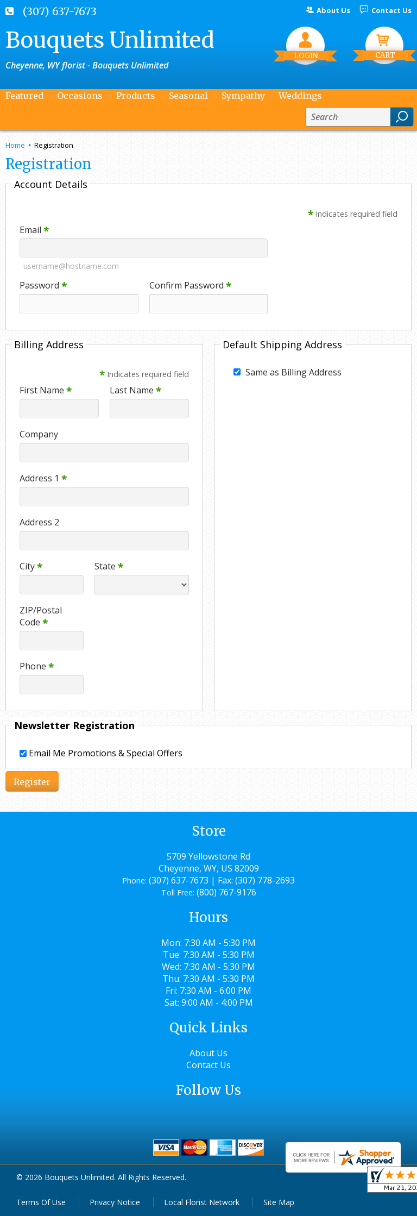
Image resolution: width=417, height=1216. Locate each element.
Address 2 (39, 522)
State (108, 566)
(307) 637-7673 (60, 11)
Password (43, 285)
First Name (46, 390)
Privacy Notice (115, 1202)
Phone (37, 666)
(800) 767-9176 (226, 892)
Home (15, 145)
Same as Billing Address (293, 372)
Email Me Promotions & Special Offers (105, 753)
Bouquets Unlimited (109, 40)
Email (34, 230)
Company (39, 434)
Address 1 (43, 478)
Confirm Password (190, 285)
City (31, 566)
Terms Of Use (41, 1202)
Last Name (135, 390)
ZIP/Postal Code (41, 616)
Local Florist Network (201, 1202)
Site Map (278, 1202)
